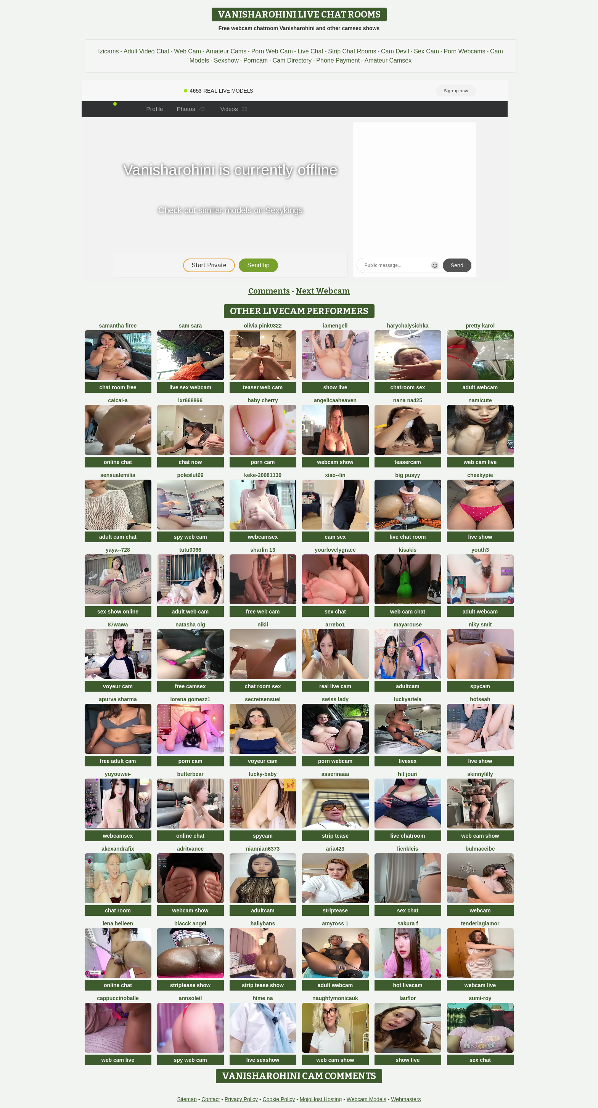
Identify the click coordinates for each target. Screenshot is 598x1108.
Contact (210, 1099)
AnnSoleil (190, 998)
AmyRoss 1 (335, 923)
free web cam (263, 612)
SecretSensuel (262, 699)
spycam (480, 686)
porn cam (263, 462)
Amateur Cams (226, 51)
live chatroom (407, 836)
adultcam (407, 686)
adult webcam (480, 387)
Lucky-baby (262, 774)
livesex (408, 761)
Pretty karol (480, 326)
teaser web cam (263, 387)
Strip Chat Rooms (352, 51)
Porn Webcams (464, 51)
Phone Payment (338, 60)
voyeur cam (118, 686)
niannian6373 (263, 849)
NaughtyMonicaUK (335, 998)
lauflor (408, 998)
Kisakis (408, 550)
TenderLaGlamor (480, 923)
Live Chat (310, 51)
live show (480, 537)
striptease (335, 910)
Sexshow (226, 60)
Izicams (108, 51)
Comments (269, 290)
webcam (479, 910)
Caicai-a (117, 400)
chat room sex (263, 686)
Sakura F (407, 923)
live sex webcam (190, 387)
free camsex (190, 686)
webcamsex (263, 537)
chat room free (117, 387)
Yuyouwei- (118, 774)
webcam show (335, 462)
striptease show (190, 985)
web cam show (480, 836)
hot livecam (407, 985)
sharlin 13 (262, 550)
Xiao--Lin (335, 475)
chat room (118, 910)
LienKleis (407, 849)
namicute (480, 400)
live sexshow (262, 1060)
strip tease (335, 836)
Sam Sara (190, 326)
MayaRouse (408, 624)
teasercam (407, 462)
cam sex (335, 537)
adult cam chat (118, 537)
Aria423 (335, 849)
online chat (118, 462)
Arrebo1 (335, 624)
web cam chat (407, 612)
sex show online (117, 612)
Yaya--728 (118, 550)
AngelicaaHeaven (335, 400)
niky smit (480, 624)
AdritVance (190, 849)
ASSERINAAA (335, 774)
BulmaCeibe (480, 849)
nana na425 (407, 400)
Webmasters (406, 1099)
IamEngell (335, 326)
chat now (190, 462)
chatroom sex (407, 387)
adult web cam (190, 612)
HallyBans (263, 923)
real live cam (335, 686)
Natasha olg (190, 624)
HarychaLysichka (408, 326)
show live (335, 387)
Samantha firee (118, 326)
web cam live (480, 462)
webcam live (480, 985)
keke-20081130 (262, 475)
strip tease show (263, 985)
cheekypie (480, 475)
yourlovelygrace (335, 550)
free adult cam (118, 761)
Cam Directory (292, 60)
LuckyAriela (407, 699)
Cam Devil (395, 51)
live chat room (408, 537)
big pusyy (407, 475)
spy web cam (190, 537)
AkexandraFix (117, 849)
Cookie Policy (279, 1099)
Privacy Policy (241, 1099)
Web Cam (187, 51)
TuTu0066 (190, 550)
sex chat (335, 612)
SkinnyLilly (480, 774)
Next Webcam (323, 290)
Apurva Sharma (118, 699)
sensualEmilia (117, 475)
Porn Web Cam (272, 51)
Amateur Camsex (388, 60)
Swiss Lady (335, 699)
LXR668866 (190, 400)
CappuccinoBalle (118, 998)
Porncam (255, 60)
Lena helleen (118, 923)
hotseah (480, 699)
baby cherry (263, 400)
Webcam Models (366, 1099)
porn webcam (335, 761)
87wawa (118, 624)
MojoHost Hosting (321, 1099)
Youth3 (480, 550)
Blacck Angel (190, 923)
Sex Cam (426, 51)
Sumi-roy (480, 998)
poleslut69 (190, 475)
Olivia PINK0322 (263, 326)
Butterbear (190, 774)
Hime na (263, 998)
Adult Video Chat (146, 51)
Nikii (262, 624)
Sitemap (186, 1099)
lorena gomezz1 (190, 699)
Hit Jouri (407, 774)
